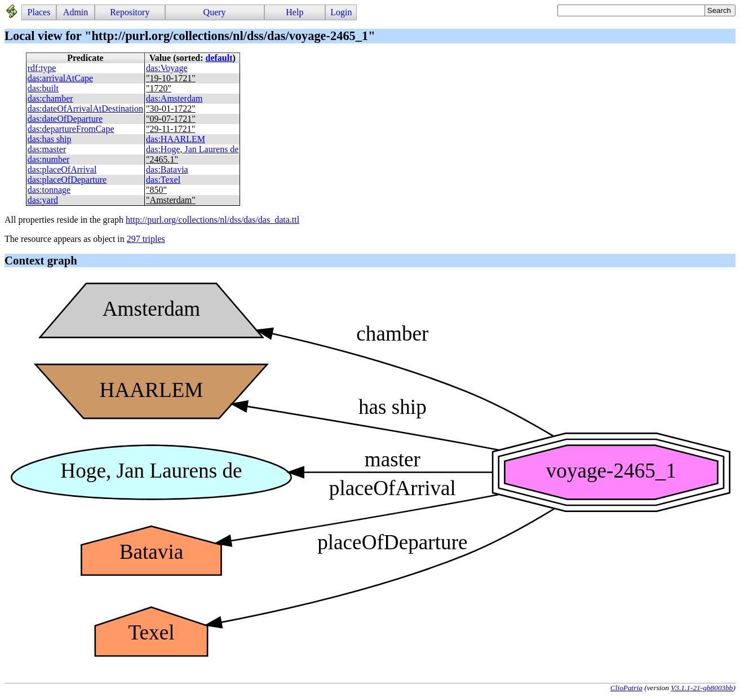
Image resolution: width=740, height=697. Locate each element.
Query (214, 12)
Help (294, 12)
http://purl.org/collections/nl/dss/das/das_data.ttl (212, 219)
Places (39, 12)
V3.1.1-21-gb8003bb (702, 687)
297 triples (146, 239)
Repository (129, 12)
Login (341, 12)
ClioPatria (626, 687)
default (219, 58)
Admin (75, 12)
